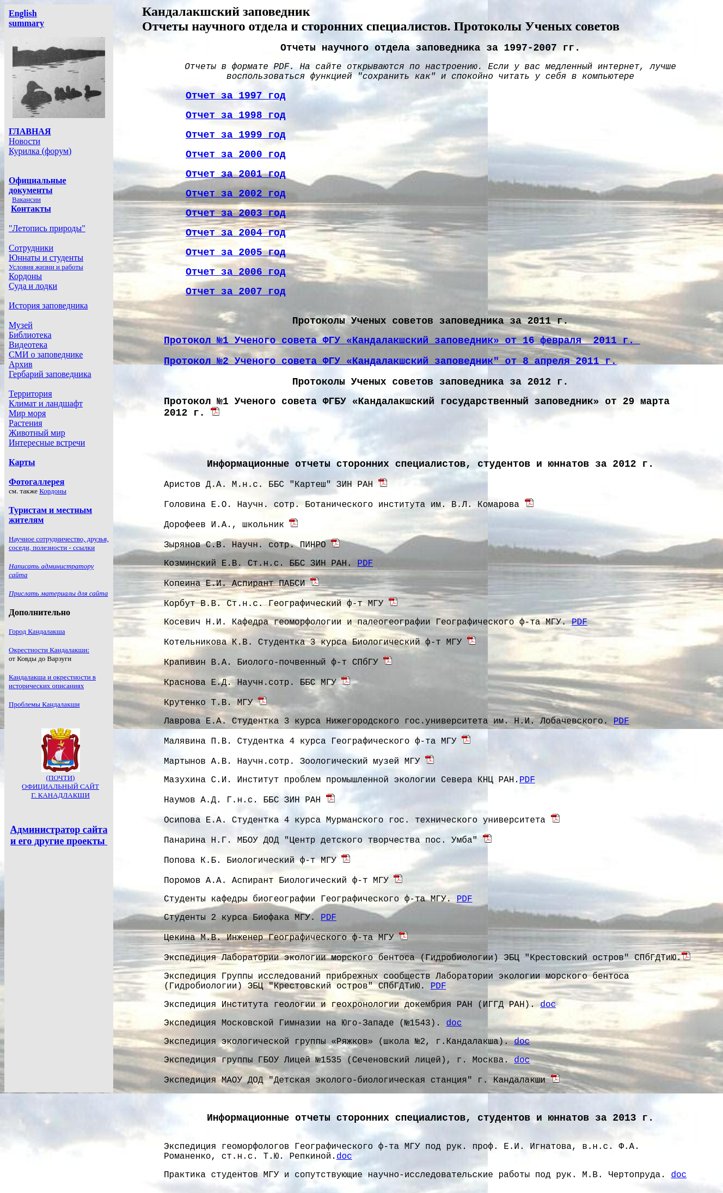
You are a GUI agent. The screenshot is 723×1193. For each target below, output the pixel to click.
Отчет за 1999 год (236, 134)
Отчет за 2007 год (236, 291)
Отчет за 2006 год (236, 272)
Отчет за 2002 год (236, 193)
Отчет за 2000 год (236, 154)
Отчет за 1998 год (236, 115)
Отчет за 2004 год (236, 232)
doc (548, 1005)
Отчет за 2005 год (236, 252)
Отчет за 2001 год (236, 174)
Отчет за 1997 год (236, 95)
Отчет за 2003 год (236, 213)
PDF (365, 563)
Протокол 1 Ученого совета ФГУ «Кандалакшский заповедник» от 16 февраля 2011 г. (402, 340)
